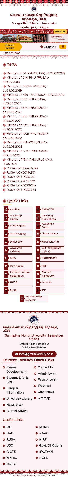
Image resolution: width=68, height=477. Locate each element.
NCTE (43, 458)
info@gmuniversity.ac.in (34, 354)
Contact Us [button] (46, 367)
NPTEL (11, 458)
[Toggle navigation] (60, 31)
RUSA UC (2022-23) (21, 185)
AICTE (11, 451)
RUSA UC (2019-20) (21, 172)
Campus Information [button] (15, 390)
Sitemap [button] (44, 398)
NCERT (11, 464)
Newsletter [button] (14, 404)
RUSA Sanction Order (22, 168)
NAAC (43, 433)
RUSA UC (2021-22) (21, 181)
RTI (8, 427)
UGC (9, 445)
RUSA (17, 53)
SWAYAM (46, 451)
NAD (9, 433)
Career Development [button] (16, 369)
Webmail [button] (44, 385)
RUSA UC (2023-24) (21, 189)
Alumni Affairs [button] (16, 411)
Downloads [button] (46, 392)
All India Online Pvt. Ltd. (45, 476)
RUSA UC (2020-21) (21, 176)
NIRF (43, 439)
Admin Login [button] (47, 373)
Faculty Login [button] (47, 379)
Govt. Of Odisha (50, 445)
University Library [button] (19, 398)
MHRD (44, 427)
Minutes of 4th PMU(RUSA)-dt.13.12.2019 (35, 94)
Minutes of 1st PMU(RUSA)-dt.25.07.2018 (36, 73)
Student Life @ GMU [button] (17, 380)
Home (6, 53)
